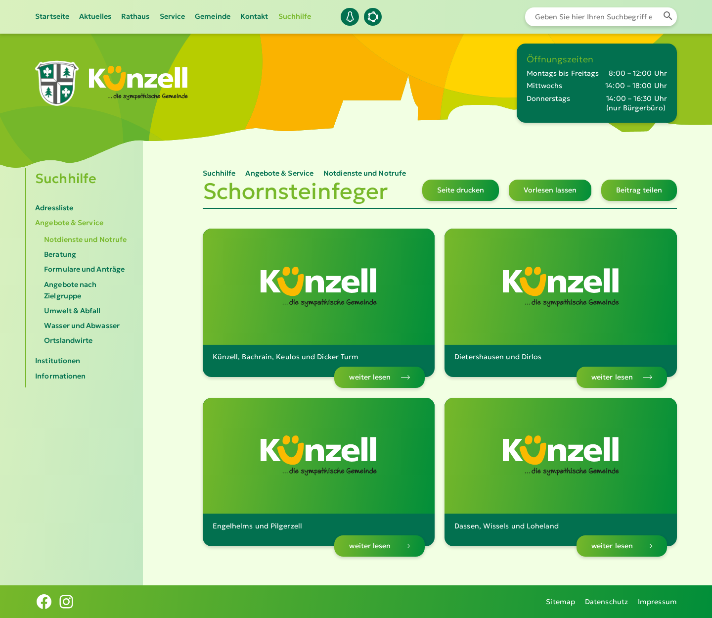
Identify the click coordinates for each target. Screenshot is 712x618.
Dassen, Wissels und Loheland (506, 526)
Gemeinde (212, 16)
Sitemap (560, 601)
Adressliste (54, 207)
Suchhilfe (295, 16)
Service (172, 16)
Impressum (657, 601)
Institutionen (57, 360)
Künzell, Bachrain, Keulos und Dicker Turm (286, 356)
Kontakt (254, 16)
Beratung (60, 254)
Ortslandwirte (68, 340)
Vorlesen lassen (550, 190)
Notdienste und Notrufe (85, 239)
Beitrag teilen (639, 190)
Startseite (52, 16)
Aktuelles (95, 16)
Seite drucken (460, 190)
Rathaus (135, 16)
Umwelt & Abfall (72, 310)
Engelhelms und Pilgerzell (257, 526)
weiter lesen (370, 377)
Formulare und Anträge (84, 269)
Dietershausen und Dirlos (497, 356)
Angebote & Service (69, 222)
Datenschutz (606, 601)
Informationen (60, 376)
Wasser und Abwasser (82, 325)
